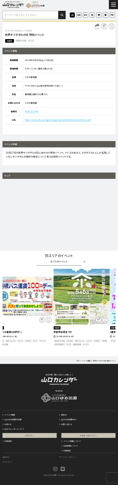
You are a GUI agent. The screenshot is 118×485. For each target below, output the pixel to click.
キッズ (31, 40)
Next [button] (109, 310)
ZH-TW (105, 15)
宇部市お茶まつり (68, 332)
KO (92, 14)
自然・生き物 (21, 40)
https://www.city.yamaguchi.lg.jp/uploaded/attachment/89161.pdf (58, 119)
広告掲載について (70, 445)
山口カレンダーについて (14, 429)
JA (72, 14)
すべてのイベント (59, 261)
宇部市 (9, 41)
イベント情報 (9, 414)
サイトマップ (7, 462)
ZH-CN (99, 15)
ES (85, 14)
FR (112, 14)
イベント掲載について (72, 441)
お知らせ (8, 424)
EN (79, 14)
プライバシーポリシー (67, 457)
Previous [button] (9, 310)
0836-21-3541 (32, 111)
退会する (6, 457)
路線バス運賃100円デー (15, 332)
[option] (31, 307)
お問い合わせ (66, 424)
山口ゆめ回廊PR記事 (13, 419)
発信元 (64, 414)
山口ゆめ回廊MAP (68, 419)
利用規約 (8, 441)
